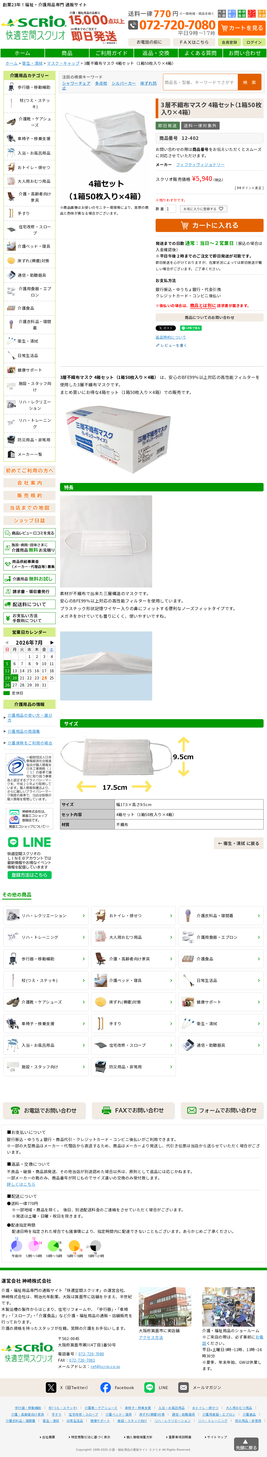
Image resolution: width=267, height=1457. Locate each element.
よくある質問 (200, 53)
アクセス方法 (151, 1354)
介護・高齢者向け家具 (27, 1431)
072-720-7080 (91, 1370)
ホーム (22, 53)
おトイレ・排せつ (205, 1424)
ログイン (254, 42)
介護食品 (249, 1431)
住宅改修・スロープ (83, 1431)
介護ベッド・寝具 (119, 1431)
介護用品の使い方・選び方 (30, 717)
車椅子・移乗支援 (138, 1424)
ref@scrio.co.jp (105, 1383)
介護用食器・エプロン (218, 1431)
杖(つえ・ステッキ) (63, 1424)
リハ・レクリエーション (173, 1437)
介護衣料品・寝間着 (21, 1437)
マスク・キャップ (63, 63)
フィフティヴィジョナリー (200, 164)
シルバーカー (124, 83)
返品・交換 (156, 53)
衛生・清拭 (32, 63)
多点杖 (101, 83)
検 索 (249, 82)
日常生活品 (75, 1437)
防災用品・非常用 (248, 1437)
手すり (57, 1431)
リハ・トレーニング (213, 1437)
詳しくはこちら (21, 1184)
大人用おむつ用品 (239, 1424)
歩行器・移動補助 (28, 1424)
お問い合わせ (245, 53)
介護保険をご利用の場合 (30, 742)
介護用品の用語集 (24, 731)
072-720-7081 (82, 1377)
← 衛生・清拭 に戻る (239, 843)
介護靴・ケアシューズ (101, 1424)
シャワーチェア (76, 83)
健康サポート (100, 1437)
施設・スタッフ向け (132, 1437)
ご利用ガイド (111, 53)
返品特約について (171, 337)
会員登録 (229, 42)
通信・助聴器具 (183, 1431)
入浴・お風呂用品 (172, 1424)
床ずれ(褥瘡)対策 (152, 1431)
